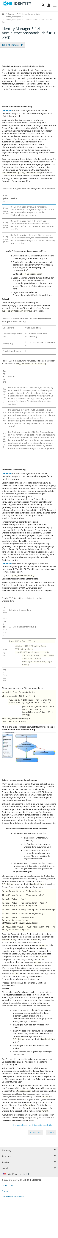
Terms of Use (7, 1185)
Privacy (5, 1191)
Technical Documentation (30, 14)
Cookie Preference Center (13, 1196)
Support (11, 14)
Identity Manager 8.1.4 (15, 16)
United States (14, 1174)
